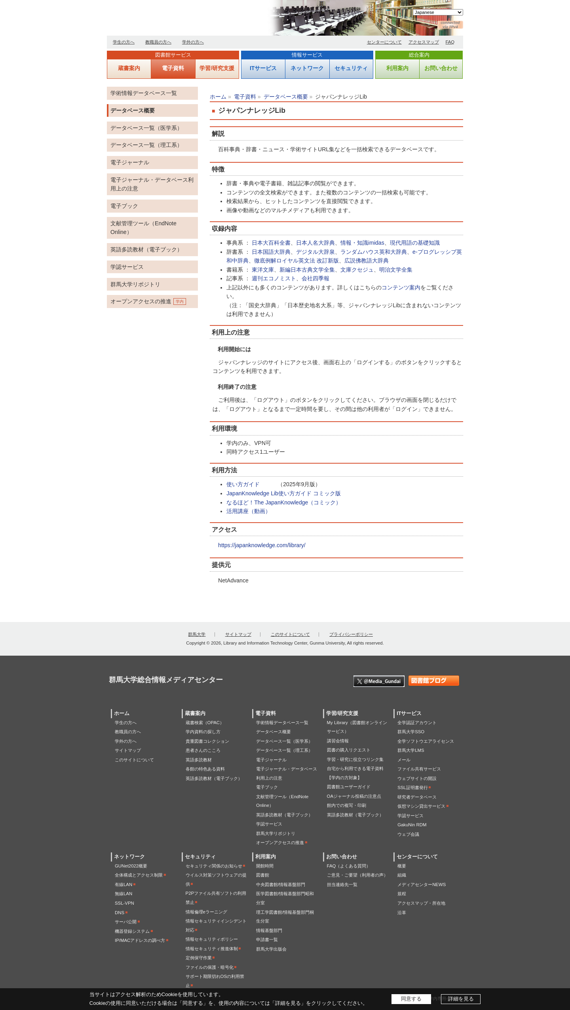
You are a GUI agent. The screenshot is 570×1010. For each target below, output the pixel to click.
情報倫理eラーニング (206, 911)
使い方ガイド (243, 484)
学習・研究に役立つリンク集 (355, 759)
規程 (401, 893)
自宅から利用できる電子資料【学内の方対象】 (355, 773)
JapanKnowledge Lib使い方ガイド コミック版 (283, 493)
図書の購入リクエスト (348, 750)
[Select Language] (438, 12)
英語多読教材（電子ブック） (146, 249)
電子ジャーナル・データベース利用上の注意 (152, 184)
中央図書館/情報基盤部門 (280, 884)
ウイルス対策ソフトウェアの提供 (216, 879)
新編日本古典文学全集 (307, 269)
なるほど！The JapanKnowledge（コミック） (283, 502)
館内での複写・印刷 (346, 805)
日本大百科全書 (271, 243)
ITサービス (263, 68)
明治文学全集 (395, 269)
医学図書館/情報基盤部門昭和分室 (285, 898)
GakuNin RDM (411, 824)
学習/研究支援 (217, 68)
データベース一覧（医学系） (146, 128)
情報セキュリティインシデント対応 (216, 925)
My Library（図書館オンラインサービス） (357, 727)
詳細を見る (461, 999)
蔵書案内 (129, 68)
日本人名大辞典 (315, 243)
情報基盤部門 (269, 930)
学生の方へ (124, 42)
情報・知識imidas (362, 243)
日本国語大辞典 (271, 252)
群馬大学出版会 (271, 949)
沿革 (401, 912)
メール (403, 759)
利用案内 (397, 68)
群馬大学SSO (410, 731)
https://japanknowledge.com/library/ (262, 545)
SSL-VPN (124, 903)
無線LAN (123, 893)
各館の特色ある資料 (205, 769)
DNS (119, 912)
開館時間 (265, 866)
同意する (411, 999)
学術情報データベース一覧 (143, 93)
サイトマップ (238, 634)
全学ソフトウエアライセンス (425, 741)
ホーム (218, 96)
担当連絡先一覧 (342, 884)
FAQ (450, 42)
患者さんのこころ (203, 750)
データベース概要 (286, 96)
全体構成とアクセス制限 (139, 875)
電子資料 (173, 68)
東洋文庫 (263, 269)
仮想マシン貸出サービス (421, 806)
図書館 (262, 875)
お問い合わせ (441, 68)
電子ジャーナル (129, 162)
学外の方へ (193, 42)
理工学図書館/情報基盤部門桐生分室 (285, 917)
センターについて (384, 42)
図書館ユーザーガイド (348, 786)
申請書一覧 (267, 939)
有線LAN (123, 884)
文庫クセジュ (357, 269)
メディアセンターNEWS (421, 884)
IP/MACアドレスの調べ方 (140, 940)
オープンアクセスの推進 (140, 301)
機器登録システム (132, 931)
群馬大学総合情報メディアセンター (198, 20)
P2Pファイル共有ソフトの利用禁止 (216, 898)
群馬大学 (196, 634)
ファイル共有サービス (419, 769)
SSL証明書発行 (412, 787)
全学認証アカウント (417, 722)
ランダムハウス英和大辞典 (373, 252)
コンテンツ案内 (401, 287)
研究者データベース (417, 797)
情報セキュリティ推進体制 (212, 948)
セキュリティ (351, 68)
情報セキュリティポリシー (212, 939)
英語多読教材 (199, 759)
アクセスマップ (423, 42)
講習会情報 (338, 740)
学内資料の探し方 (203, 731)
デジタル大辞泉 (315, 252)
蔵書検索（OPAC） (205, 722)
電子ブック (124, 206)
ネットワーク (307, 68)
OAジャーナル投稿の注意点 (354, 796)
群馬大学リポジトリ (135, 284)
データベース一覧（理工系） (146, 145)
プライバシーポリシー (351, 634)
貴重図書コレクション (207, 741)
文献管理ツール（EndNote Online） (143, 228)
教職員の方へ (158, 42)
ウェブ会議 (408, 834)
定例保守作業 (199, 957)
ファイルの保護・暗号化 (210, 967)
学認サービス (127, 267)
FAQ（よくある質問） (349, 866)
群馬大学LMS (410, 750)
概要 (401, 866)
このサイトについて (290, 634)
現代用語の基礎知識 (415, 243)
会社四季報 (315, 278)
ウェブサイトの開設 (417, 778)
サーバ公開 (126, 921)
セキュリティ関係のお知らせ (214, 866)
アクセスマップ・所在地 (421, 903)
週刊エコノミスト (274, 278)
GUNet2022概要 (131, 866)
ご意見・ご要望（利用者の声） (357, 875)
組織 (401, 875)
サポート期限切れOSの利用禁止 (215, 981)
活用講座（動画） (248, 511)
